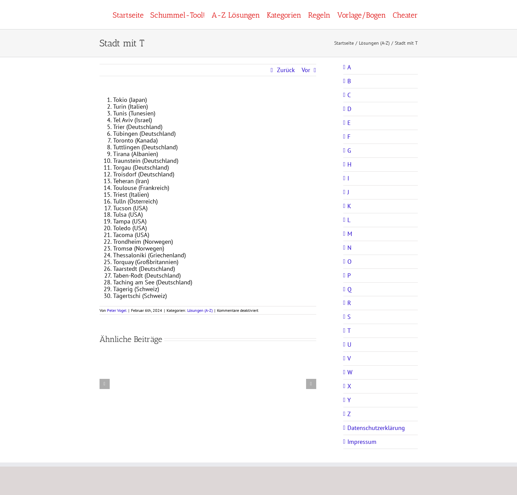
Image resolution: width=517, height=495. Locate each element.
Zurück (286, 70)
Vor (306, 70)
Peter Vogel (117, 310)
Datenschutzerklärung (376, 428)
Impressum (361, 442)
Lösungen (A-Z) (200, 310)
